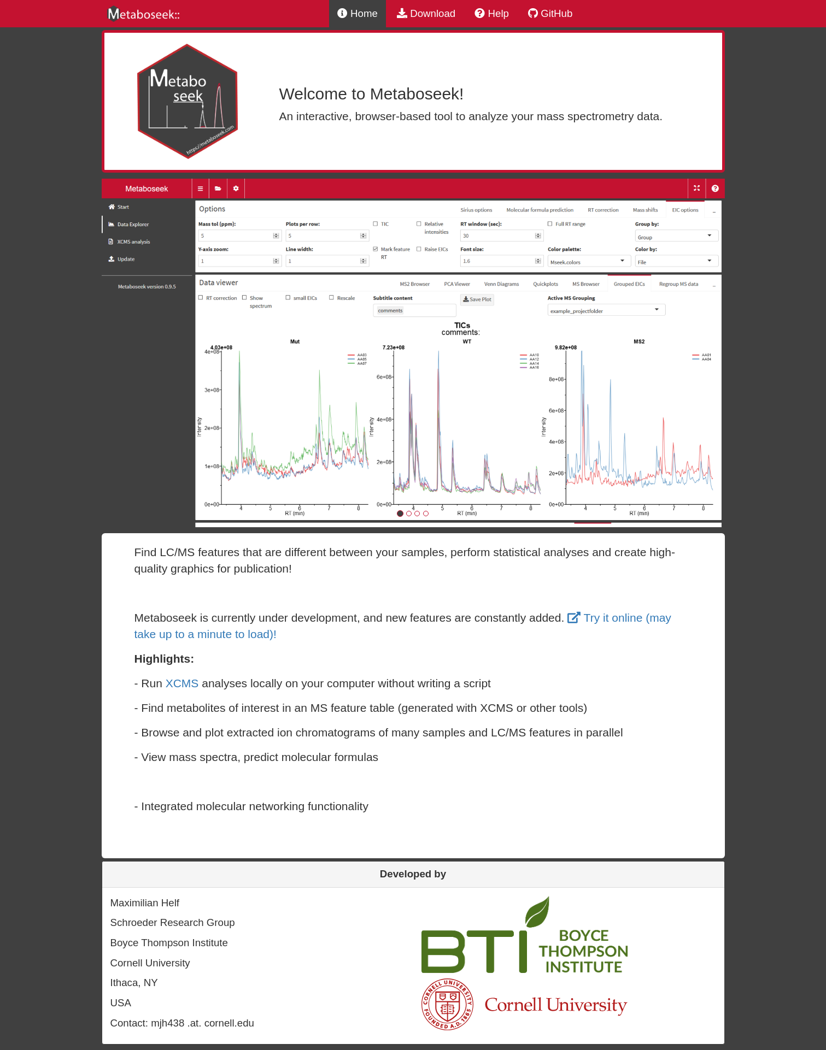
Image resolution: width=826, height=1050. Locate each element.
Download (426, 13)
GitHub (550, 13)
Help (491, 13)
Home (357, 13)
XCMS (182, 683)
